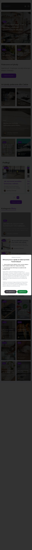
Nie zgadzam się (10, 291)
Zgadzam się (22, 291)
